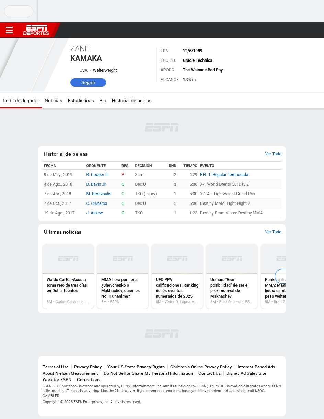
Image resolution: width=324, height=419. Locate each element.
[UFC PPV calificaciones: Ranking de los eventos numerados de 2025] (177, 276)
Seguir (88, 82)
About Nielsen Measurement (70, 373)
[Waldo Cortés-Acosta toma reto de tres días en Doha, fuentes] (68, 276)
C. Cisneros (96, 203)
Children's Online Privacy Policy (201, 367)
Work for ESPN (57, 379)
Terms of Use (56, 367)
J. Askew (94, 213)
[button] (305, 30)
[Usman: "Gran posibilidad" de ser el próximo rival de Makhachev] (231, 276)
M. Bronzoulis (98, 193)
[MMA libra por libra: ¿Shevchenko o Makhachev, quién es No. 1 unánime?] (122, 276)
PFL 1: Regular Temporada (224, 174)
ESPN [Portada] (36, 29)
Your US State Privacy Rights (136, 367)
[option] (68, 276)
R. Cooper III (97, 174)
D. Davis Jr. (96, 184)
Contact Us (209, 373)
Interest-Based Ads (256, 367)
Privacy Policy (88, 367)
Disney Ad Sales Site (246, 373)
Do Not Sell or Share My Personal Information (148, 373)
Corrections (88, 379)
